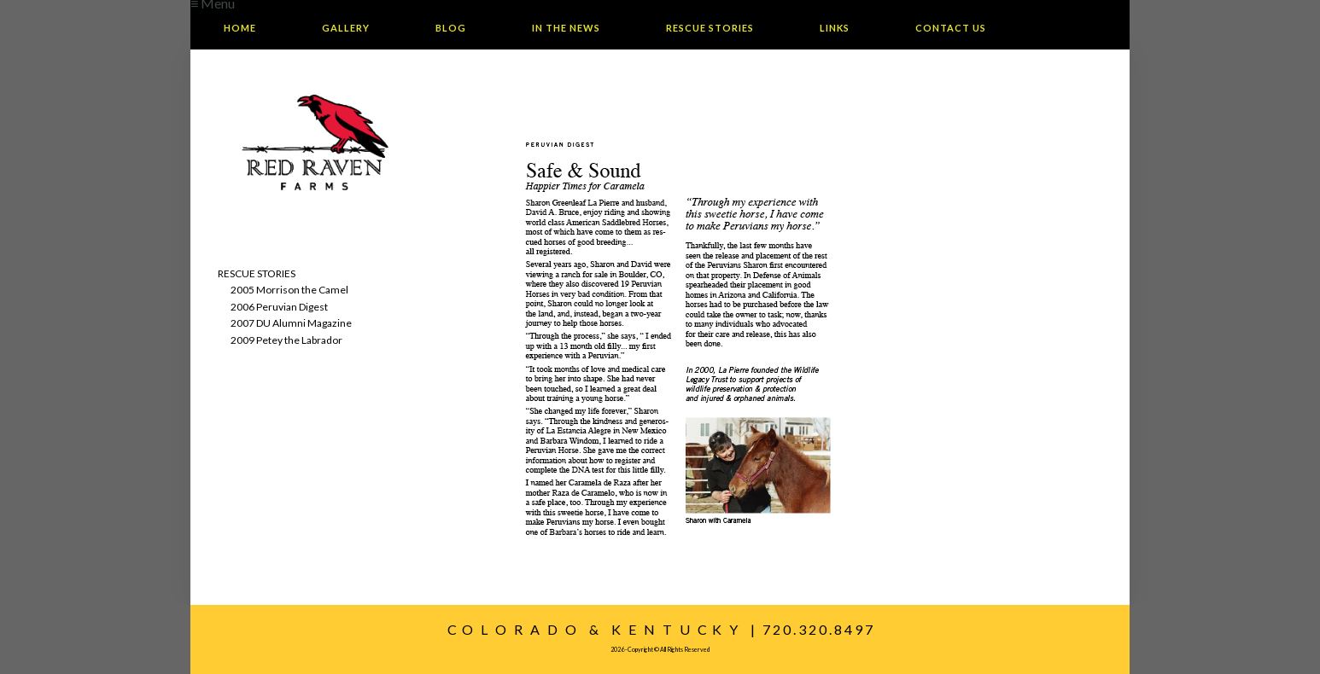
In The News (566, 27)
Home (240, 27)
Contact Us (950, 27)
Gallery (346, 27)
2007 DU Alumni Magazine (291, 323)
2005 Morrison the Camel (289, 289)
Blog (450, 27)
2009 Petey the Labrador (286, 340)
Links (835, 27)
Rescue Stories (710, 27)
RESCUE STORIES (256, 273)
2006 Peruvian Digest (279, 306)
